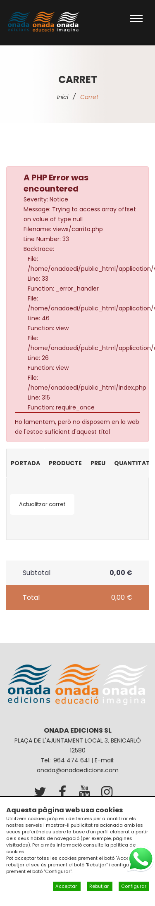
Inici (62, 97)
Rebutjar (99, 886)
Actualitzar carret (42, 504)
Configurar (133, 886)
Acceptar (66, 886)
